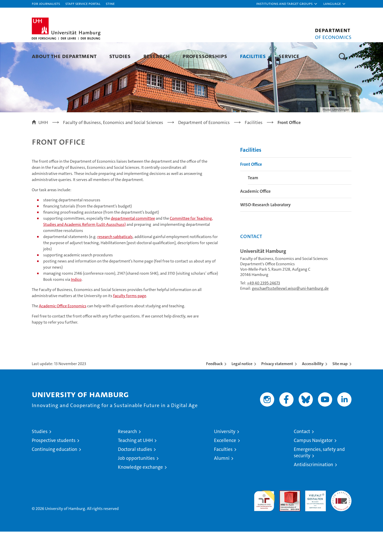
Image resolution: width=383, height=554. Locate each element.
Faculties (223, 471)
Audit (284, 515)
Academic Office (255, 213)
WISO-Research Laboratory (265, 227)
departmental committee (133, 240)
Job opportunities (136, 480)
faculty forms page (129, 318)
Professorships (204, 56)
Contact (302, 454)
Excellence (225, 463)
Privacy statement (277, 386)
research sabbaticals (115, 259)
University (224, 454)
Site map (340, 386)
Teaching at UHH (135, 463)
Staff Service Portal (82, 3)
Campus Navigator (313, 463)
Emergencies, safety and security (319, 474)
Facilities (253, 56)
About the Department (64, 56)
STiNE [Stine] (110, 3)
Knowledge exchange (140, 489)
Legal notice (242, 386)
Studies (120, 56)
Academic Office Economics (62, 328)
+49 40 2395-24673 (263, 305)
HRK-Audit (314, 515)
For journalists (46, 3)
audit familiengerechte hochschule (264, 521)
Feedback (214, 386)
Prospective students (53, 463)
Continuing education (54, 471)
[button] (287, 4)
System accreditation (341, 518)
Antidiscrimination (313, 487)
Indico (76, 301)
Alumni (221, 480)
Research (156, 56)
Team (253, 200)
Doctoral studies (135, 471)
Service (289, 56)
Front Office (251, 186)
